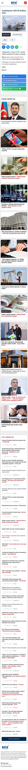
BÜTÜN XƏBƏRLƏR (14, 739)
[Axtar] (25, 2)
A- (12, 40)
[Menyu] (2, 3)
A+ (5, 40)
